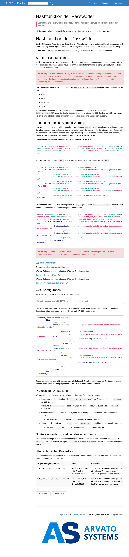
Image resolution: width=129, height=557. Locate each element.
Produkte (93, 3)
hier (72, 267)
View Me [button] (42, 494)
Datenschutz (77, 515)
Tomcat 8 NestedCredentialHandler (50, 283)
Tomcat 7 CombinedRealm (47, 275)
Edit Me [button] (58, 494)
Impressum (63, 515)
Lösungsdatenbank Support (111, 3)
